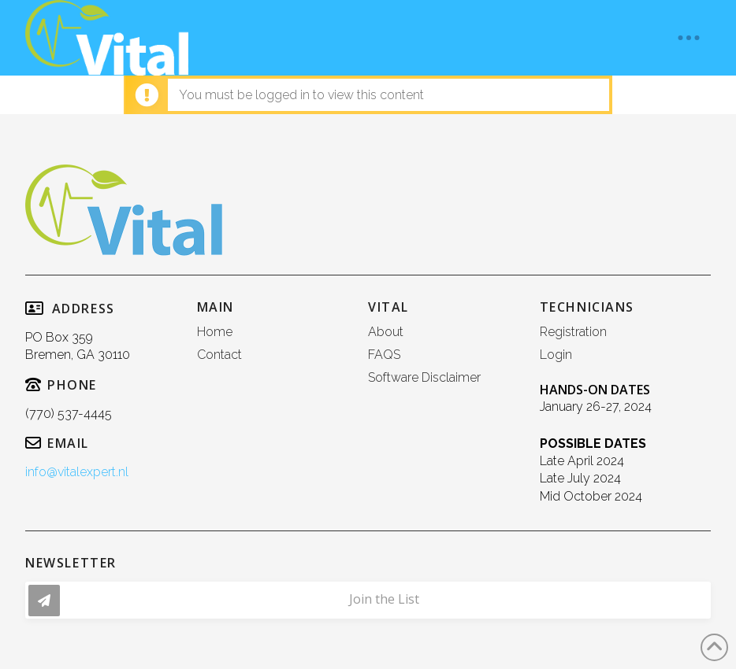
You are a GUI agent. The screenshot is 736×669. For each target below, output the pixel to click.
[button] (689, 38)
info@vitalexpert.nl (76, 471)
